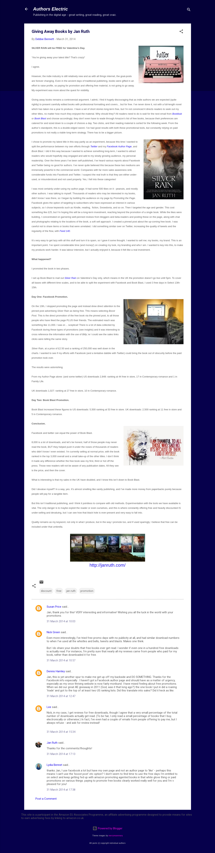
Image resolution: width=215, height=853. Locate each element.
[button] (181, 32)
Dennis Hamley (56, 671)
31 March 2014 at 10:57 (61, 660)
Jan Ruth (52, 742)
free (58, 591)
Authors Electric (50, 8)
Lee (49, 707)
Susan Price (54, 606)
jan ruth (71, 591)
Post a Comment (46, 798)
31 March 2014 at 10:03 (61, 621)
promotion (86, 591)
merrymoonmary (116, 835)
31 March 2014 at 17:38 (61, 789)
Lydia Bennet (54, 765)
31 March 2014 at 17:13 (61, 754)
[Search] (189, 10)
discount (46, 591)
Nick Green (53, 632)
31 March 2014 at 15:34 (61, 732)
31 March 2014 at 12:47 (61, 696)
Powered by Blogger (107, 828)
